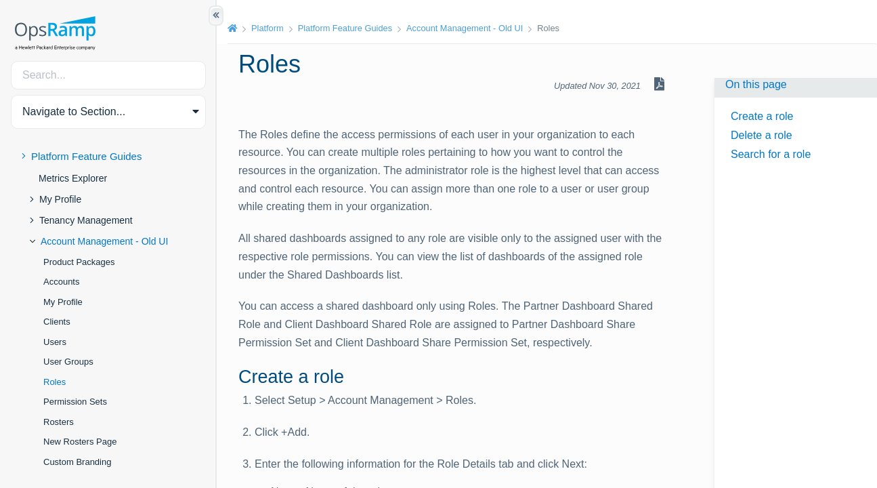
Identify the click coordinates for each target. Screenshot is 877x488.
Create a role (762, 116)
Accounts (61, 282)
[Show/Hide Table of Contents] (216, 15)
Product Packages (79, 262)
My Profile (60, 199)
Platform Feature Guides (86, 156)
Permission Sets (75, 401)
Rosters (58, 422)
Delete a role (761, 135)
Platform (267, 28)
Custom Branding (77, 462)
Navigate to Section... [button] (73, 111)
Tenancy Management (86, 220)
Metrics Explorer (73, 178)
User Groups (68, 362)
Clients (56, 322)
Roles (54, 382)
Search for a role (771, 154)
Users (54, 342)
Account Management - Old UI (104, 241)
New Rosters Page (79, 441)
